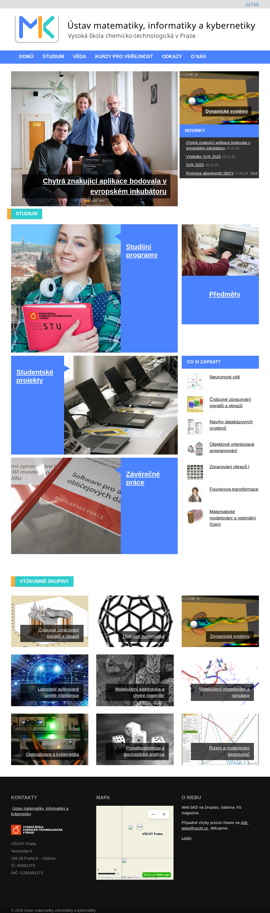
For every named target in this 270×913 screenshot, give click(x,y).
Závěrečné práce (143, 478)
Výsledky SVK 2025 (203, 156)
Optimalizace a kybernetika (52, 754)
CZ (248, 4)
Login (186, 838)
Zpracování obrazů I (229, 466)
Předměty (224, 294)
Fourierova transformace (234, 489)
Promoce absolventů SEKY (210, 173)
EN (256, 4)
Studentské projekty (34, 376)
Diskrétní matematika (144, 636)
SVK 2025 (195, 164)
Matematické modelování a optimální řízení (233, 518)
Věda (79, 56)
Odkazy (172, 56)
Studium (53, 56)
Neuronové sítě (225, 377)
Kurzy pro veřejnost (124, 56)
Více (254, 173)
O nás (198, 56)
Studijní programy (142, 251)
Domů (26, 56)
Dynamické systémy (227, 111)
